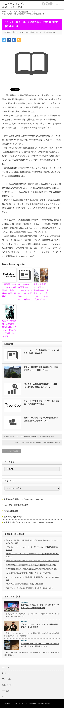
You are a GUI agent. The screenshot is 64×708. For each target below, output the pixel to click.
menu (58, 4)
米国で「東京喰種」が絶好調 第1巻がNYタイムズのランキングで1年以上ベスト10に (9, 328)
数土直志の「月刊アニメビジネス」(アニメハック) (23, 499)
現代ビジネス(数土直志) (13, 517)
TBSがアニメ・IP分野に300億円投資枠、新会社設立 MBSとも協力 (29, 588)
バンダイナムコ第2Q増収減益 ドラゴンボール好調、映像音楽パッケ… (41, 385)
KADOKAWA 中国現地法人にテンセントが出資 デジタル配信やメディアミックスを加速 (25, 292)
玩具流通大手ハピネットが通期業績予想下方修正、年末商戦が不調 (30, 436)
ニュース (12, 12)
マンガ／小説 (20, 12)
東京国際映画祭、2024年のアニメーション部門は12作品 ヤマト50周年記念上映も (40, 645)
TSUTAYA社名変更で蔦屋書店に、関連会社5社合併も (24, 584)
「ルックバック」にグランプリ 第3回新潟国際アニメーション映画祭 (39, 625)
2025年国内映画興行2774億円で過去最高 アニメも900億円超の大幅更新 (31, 569)
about (4, 697)
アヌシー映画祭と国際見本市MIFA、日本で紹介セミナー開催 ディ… (41, 368)
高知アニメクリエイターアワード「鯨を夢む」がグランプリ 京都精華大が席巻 (40, 606)
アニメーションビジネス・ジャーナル (13, 5)
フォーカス (6, 679)
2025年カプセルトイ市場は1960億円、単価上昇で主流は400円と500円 (31, 565)
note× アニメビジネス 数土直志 (16, 505)
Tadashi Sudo (50, 32)
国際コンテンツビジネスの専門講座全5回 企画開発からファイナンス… (42, 419)
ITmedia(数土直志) (11, 511)
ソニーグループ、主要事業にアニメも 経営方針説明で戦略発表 (41, 351)
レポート (5, 673)
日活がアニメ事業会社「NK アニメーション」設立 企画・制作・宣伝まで (32, 561)
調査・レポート (30, 12)
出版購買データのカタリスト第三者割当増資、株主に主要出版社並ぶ (9, 290)
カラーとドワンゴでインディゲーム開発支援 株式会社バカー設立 (41, 402)
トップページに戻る (11, 451)
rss (43, 3)
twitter (47, 3)
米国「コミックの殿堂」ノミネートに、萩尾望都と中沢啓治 (36, 442)
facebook (51, 3)
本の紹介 (5, 691)
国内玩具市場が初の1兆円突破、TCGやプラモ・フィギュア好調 (28, 573)
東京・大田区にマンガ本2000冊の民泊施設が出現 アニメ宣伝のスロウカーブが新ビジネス (41, 292)
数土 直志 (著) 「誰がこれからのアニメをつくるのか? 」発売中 (28, 522)
